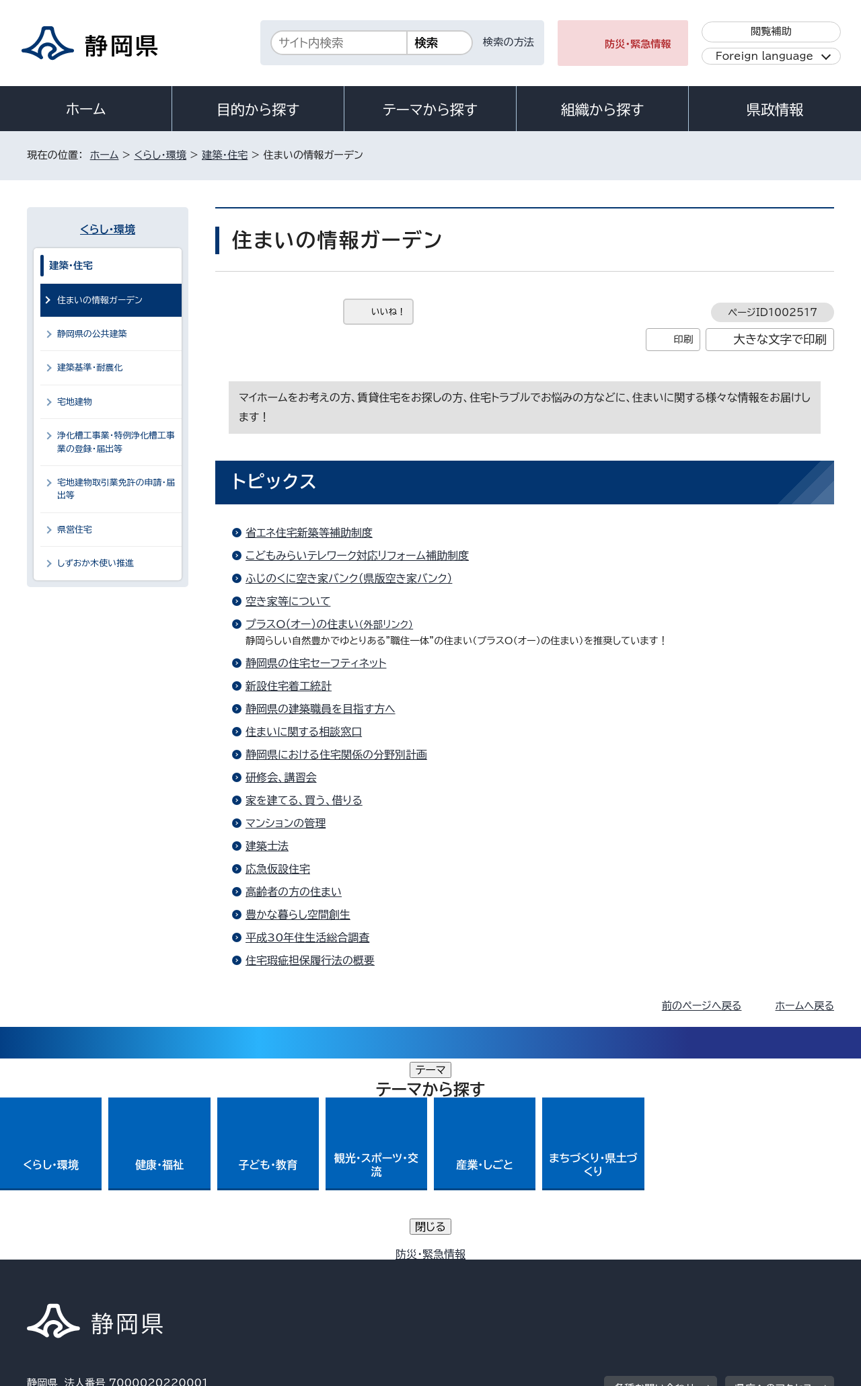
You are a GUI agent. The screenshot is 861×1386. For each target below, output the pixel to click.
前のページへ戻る (702, 1006)
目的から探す (258, 109)
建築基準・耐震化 (89, 367)
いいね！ (388, 311)
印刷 (683, 339)
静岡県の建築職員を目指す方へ (321, 708)
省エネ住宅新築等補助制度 (309, 532)
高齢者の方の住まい (294, 891)
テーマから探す (430, 109)
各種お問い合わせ (655, 1187)
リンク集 (677, 1271)
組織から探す (602, 109)
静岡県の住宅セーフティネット (316, 663)
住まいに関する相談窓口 (304, 731)
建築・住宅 (225, 155)
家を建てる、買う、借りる (304, 800)
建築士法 (267, 846)
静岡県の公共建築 (92, 334)
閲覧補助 (771, 31)
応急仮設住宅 (278, 868)
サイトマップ (771, 1271)
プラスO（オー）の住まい (335, 624)
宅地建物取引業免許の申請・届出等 (116, 489)
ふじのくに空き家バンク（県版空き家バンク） (349, 578)
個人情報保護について (240, 1271)
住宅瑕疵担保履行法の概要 (310, 960)
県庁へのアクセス (774, 1187)
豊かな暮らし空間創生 (298, 914)
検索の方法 (508, 42)
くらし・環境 (160, 155)
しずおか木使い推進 (95, 563)
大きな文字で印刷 (780, 339)
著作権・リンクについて (89, 1271)
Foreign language (764, 56)
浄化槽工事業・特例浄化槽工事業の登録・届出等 (116, 442)
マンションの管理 (286, 823)
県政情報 (775, 109)
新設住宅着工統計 (289, 686)
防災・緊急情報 (638, 44)
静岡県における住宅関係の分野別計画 (336, 754)
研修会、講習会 (281, 777)
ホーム (86, 109)
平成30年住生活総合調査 (307, 937)
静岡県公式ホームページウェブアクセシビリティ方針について (474, 1271)
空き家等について (288, 601)
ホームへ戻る (805, 1006)
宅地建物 (74, 401)
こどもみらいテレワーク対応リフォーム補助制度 (357, 555)
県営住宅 (74, 529)
